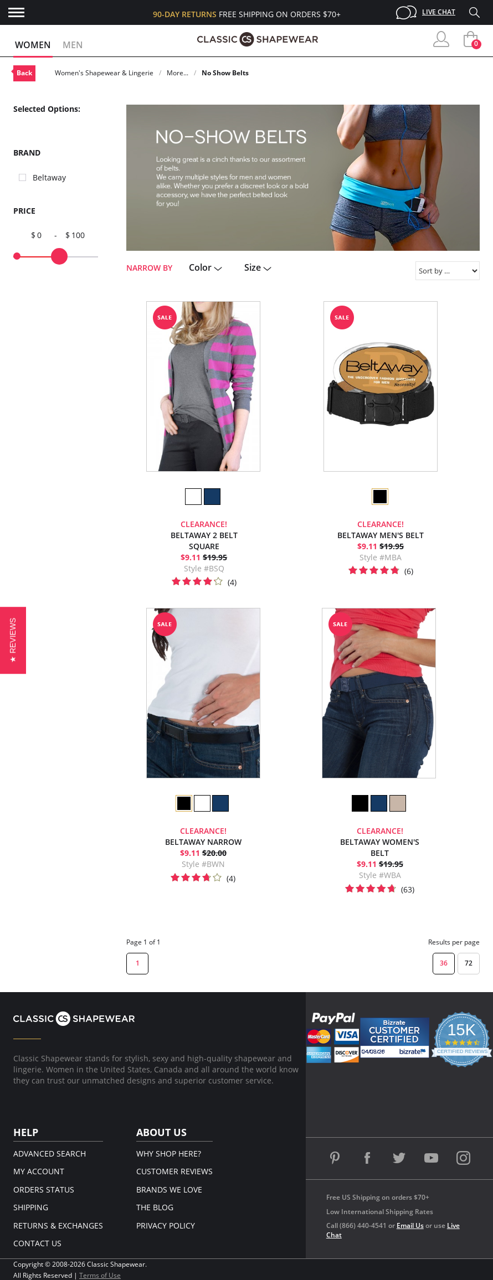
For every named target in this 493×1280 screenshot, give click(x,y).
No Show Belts (225, 73)
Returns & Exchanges (58, 1225)
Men (73, 45)
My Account (38, 1171)
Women (33, 45)
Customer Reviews (174, 1171)
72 (469, 963)
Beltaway (49, 177)
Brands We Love (169, 1189)
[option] (193, 496)
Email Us (410, 1225)
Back (24, 73)
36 (444, 963)
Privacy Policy (165, 1225)
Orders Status (43, 1189)
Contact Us (37, 1243)
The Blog (154, 1207)
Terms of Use (100, 1275)
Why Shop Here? (168, 1153)
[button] (13, 639)
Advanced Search (49, 1153)
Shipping (30, 1207)
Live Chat (438, 12)
